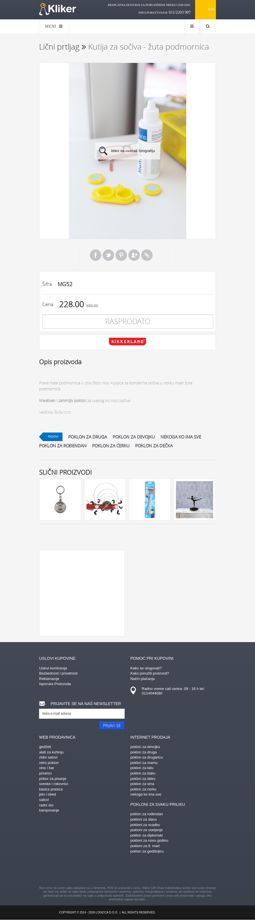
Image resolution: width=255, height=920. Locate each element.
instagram (117, 870)
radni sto (46, 805)
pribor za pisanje (52, 778)
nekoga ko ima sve (181, 437)
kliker (57, 9)
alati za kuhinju (51, 752)
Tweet (108, 255)
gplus (137, 870)
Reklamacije (49, 679)
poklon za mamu (143, 763)
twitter (157, 870)
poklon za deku (142, 778)
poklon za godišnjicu (147, 851)
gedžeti (45, 747)
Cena (47, 304)
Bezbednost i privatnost (58, 673)
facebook (77, 870)
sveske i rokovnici (53, 784)
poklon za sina (142, 784)
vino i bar (46, 768)
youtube (177, 870)
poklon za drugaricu (146, 757)
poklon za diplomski (146, 835)
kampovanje (49, 810)
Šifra (47, 284)
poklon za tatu (141, 768)
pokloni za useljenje (146, 830)
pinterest (97, 870)
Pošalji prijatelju (134, 255)
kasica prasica (50, 789)
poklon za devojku (134, 437)
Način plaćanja (142, 679)
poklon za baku (142, 773)
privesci (45, 773)
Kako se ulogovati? (146, 668)
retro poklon (49, 763)
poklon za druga (87, 437)
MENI (54, 26)
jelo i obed (47, 794)
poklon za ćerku (110, 445)
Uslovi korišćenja (53, 668)
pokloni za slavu (143, 819)
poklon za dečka (154, 445)
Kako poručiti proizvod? (149, 673)
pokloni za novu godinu (149, 840)
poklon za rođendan (62, 445)
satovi (44, 800)
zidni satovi (48, 757)
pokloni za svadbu (145, 825)
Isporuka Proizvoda (55, 684)
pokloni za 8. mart (145, 846)
